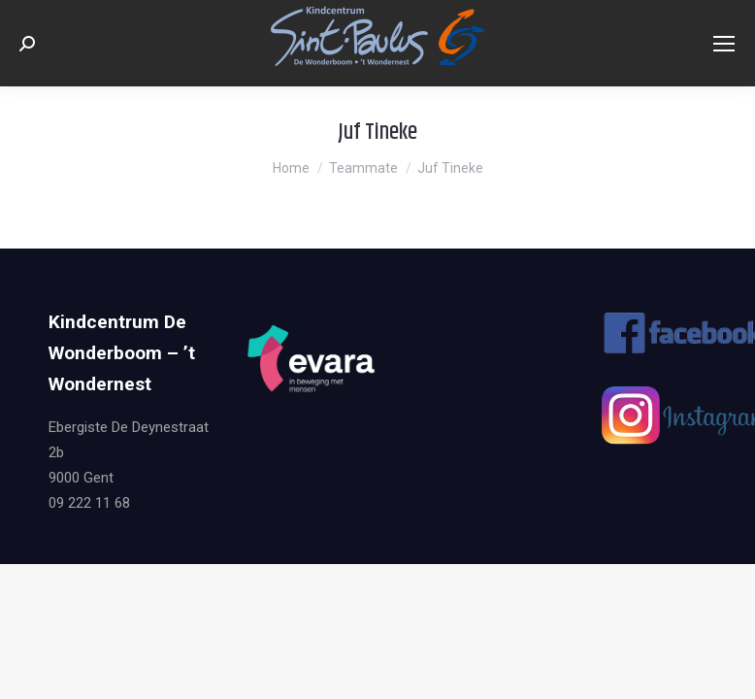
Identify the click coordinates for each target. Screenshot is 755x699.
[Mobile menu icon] (724, 43)
